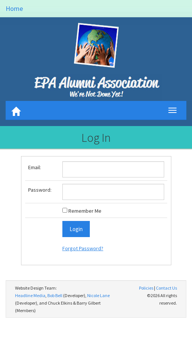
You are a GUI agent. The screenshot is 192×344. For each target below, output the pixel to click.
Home (14, 8)
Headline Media (30, 295)
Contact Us (166, 288)
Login (76, 229)
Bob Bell (54, 295)
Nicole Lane (98, 295)
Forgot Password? (82, 248)
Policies (146, 288)
